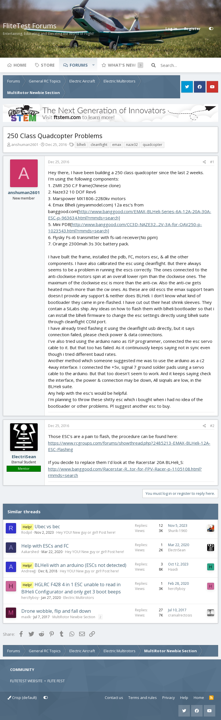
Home (20, 65)
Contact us (114, 697)
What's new (122, 65)
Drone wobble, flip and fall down (56, 611)
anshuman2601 (24, 144)
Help (184, 697)
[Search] (189, 65)
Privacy (168, 697)
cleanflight (99, 144)
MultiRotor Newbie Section (73, 616)
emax (116, 144)
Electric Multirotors (78, 597)
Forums (79, 65)
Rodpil (26, 532)
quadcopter (152, 144)
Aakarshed (30, 551)
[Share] (204, 162)
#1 (212, 161)
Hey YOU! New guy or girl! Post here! (85, 532)
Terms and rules (142, 697)
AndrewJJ (28, 571)
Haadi (173, 569)
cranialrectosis (180, 615)
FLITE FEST (56, 680)
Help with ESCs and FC (45, 546)
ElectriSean (24, 456)
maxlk (26, 616)
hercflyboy (30, 597)
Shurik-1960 (177, 530)
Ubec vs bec (47, 526)
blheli (81, 144)
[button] (93, 65)
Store (48, 65)
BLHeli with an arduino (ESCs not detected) (80, 565)
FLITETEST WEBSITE (26, 680)
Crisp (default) (22, 697)
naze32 (132, 144)
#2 (212, 425)
